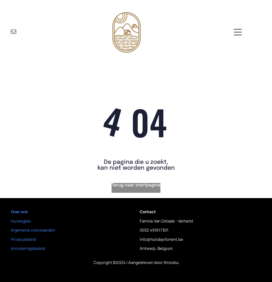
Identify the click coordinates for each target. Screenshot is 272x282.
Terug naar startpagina (136, 185)
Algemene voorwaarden (33, 230)
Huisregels (21, 221)
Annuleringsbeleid (28, 248)
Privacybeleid (23, 239)
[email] (14, 32)
